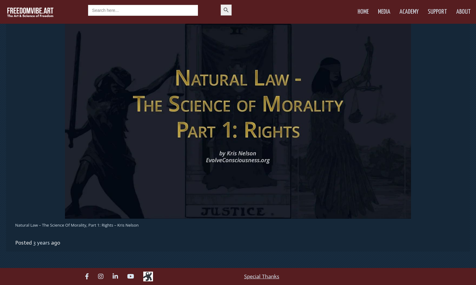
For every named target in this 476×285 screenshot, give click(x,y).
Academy (409, 12)
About (463, 12)
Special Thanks (261, 276)
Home (363, 12)
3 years (41, 242)
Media (384, 12)
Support (437, 12)
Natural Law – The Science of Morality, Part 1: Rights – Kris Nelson (77, 225)
